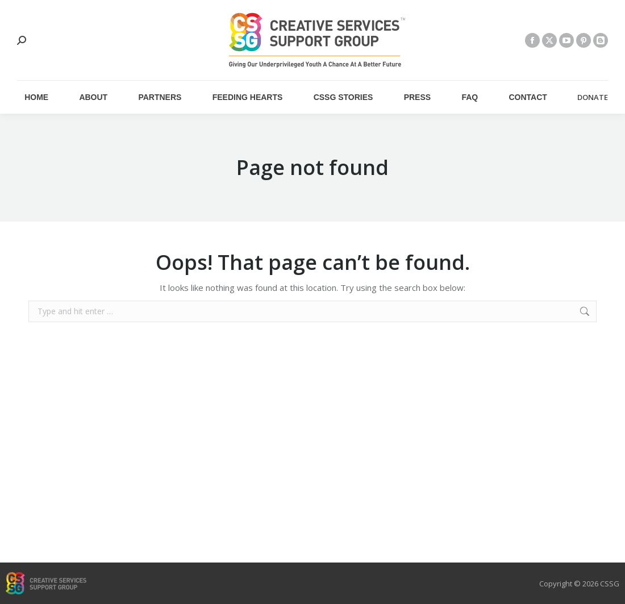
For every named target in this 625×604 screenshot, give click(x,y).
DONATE (592, 97)
